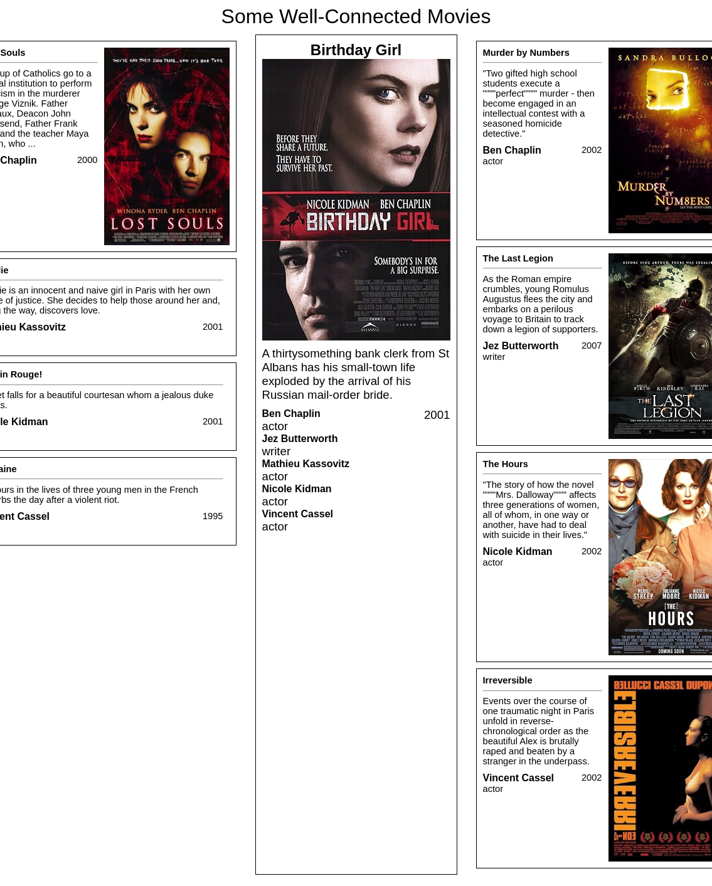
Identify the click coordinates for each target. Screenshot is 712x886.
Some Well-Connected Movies (356, 16)
